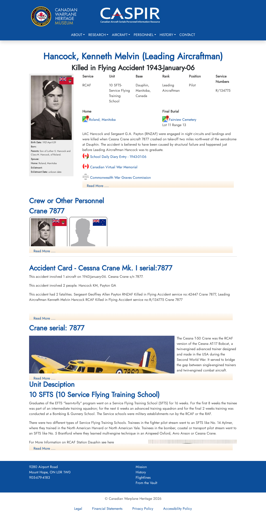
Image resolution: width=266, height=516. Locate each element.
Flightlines (143, 477)
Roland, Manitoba (99, 119)
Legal (78, 508)
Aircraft (119, 34)
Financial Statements (107, 508)
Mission (141, 466)
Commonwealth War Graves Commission (116, 177)
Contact (187, 34)
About (76, 34)
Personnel (143, 34)
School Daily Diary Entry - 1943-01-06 (114, 156)
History (166, 34)
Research (97, 34)
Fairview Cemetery (179, 119)
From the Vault (146, 482)
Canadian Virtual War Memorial (109, 167)
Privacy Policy (142, 508)
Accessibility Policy (177, 508)
